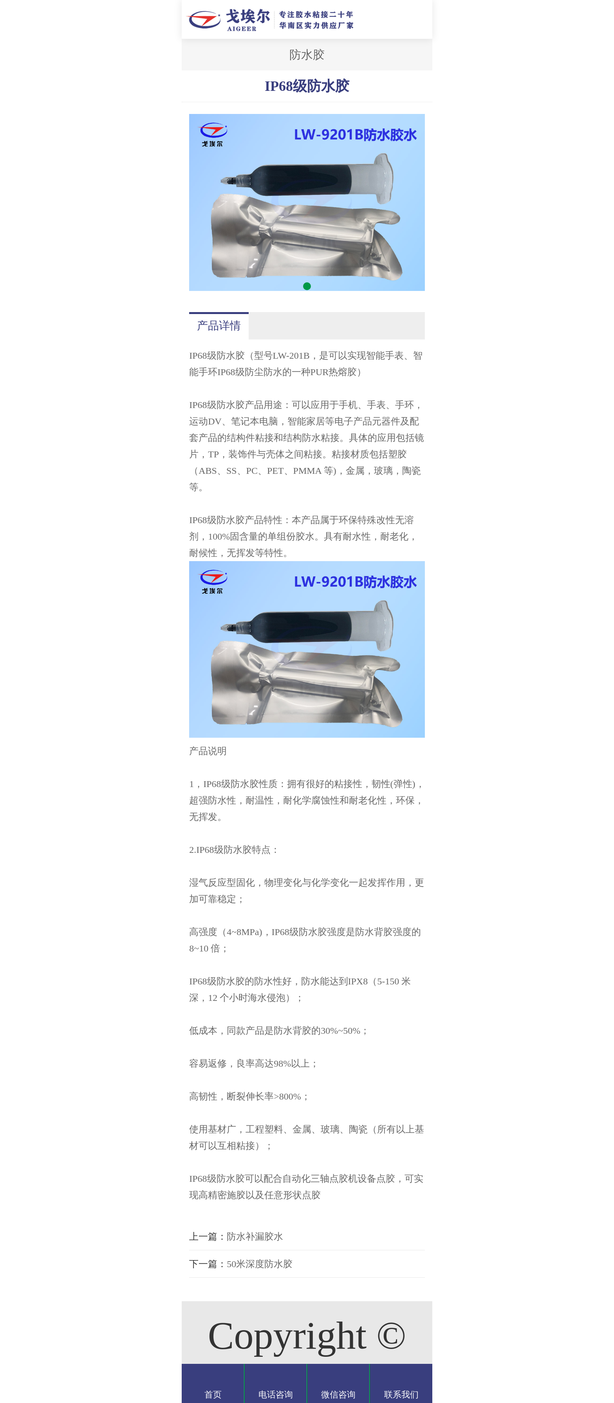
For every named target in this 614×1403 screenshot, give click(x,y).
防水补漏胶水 (255, 1236)
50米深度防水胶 (260, 1264)
